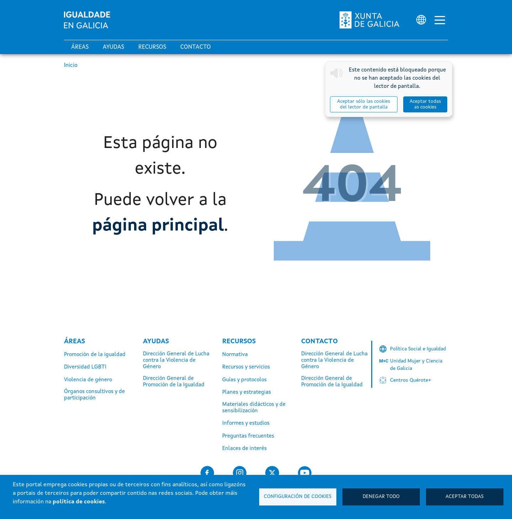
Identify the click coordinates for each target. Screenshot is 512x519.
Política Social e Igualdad (418, 348)
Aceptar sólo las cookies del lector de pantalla (363, 104)
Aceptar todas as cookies (425, 104)
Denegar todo (381, 496)
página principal (158, 225)
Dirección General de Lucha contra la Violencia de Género (176, 360)
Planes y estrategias (246, 392)
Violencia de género (88, 380)
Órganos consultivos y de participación (94, 395)
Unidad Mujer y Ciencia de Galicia (416, 365)
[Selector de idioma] (421, 20)
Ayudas (113, 47)
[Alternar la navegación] (440, 20)
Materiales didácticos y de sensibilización (254, 408)
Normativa (235, 355)
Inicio (71, 65)
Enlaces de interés (244, 448)
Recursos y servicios (246, 367)
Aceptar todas (465, 496)
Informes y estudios (246, 423)
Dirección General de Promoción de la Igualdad (173, 382)
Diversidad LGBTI (85, 367)
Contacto (195, 47)
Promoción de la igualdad (95, 355)
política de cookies (79, 502)
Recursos (152, 47)
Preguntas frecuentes (248, 436)
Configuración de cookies (297, 496)
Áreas (80, 47)
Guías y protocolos (244, 380)
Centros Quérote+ (410, 380)
